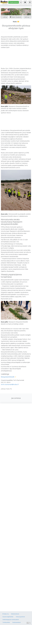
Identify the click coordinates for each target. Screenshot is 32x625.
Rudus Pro (16, 22)
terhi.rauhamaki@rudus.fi (10, 384)
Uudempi (4, 17)
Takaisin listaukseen (15, 17)
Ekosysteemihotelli (7, 377)
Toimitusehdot (6, 622)
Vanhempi (27, 17)
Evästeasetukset (16, 622)
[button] (29, 2)
